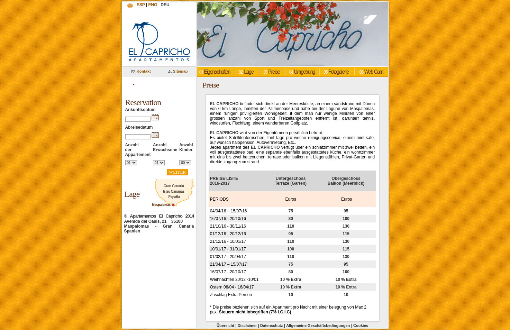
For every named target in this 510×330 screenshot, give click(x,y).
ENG (152, 4)
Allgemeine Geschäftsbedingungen (318, 325)
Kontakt (141, 71)
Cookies (360, 325)
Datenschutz (271, 325)
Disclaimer (247, 325)
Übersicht (225, 325)
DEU (165, 4)
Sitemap (178, 71)
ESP (141, 4)
